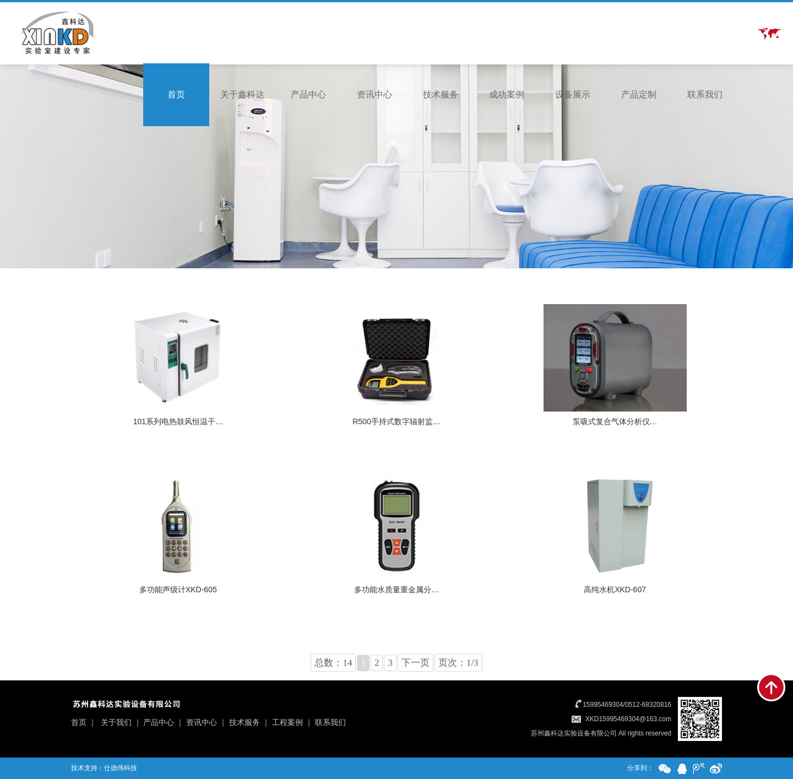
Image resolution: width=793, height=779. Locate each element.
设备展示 (572, 94)
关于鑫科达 (242, 94)
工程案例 (287, 722)
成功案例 (506, 94)
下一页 (415, 683)
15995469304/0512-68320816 (627, 704)
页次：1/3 (458, 683)
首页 (176, 94)
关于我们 (116, 722)
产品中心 (308, 94)
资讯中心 (374, 94)
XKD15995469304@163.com (628, 719)
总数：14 (333, 683)
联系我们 (705, 94)
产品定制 (638, 94)
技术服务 (440, 94)
